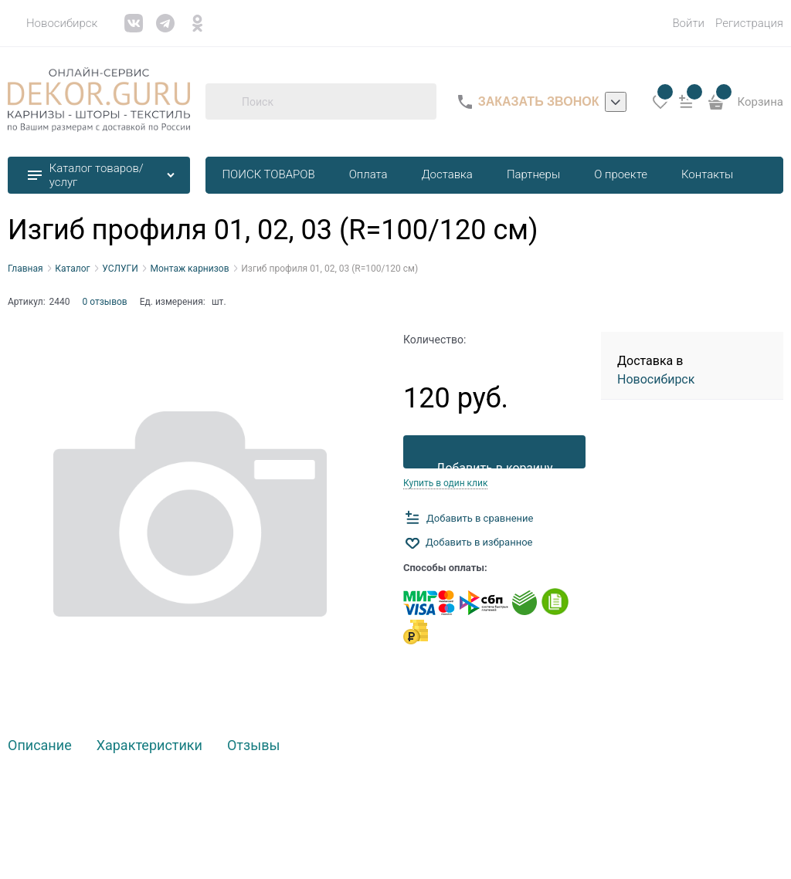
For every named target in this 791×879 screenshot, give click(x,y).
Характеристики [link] (149, 746)
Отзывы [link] (253, 746)
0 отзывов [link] (105, 301)
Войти (688, 23)
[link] (52, 23)
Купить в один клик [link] (445, 483)
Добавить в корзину (494, 464)
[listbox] (615, 102)
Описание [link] (40, 746)
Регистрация (749, 23)
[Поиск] (223, 101)
